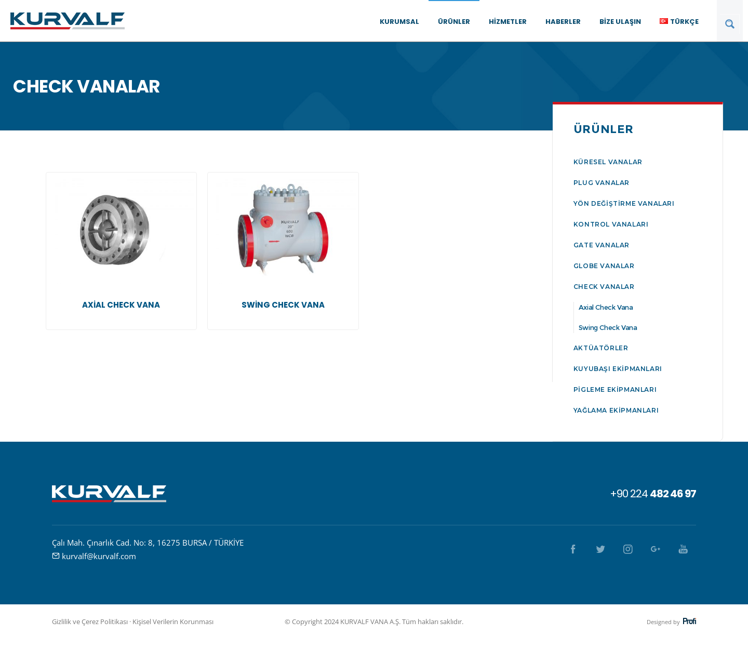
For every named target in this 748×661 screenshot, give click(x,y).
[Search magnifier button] (730, 24)
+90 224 (653, 493)
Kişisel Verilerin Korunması (172, 621)
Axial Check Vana (606, 307)
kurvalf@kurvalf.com (99, 556)
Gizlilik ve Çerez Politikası (90, 621)
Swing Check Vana (608, 327)
